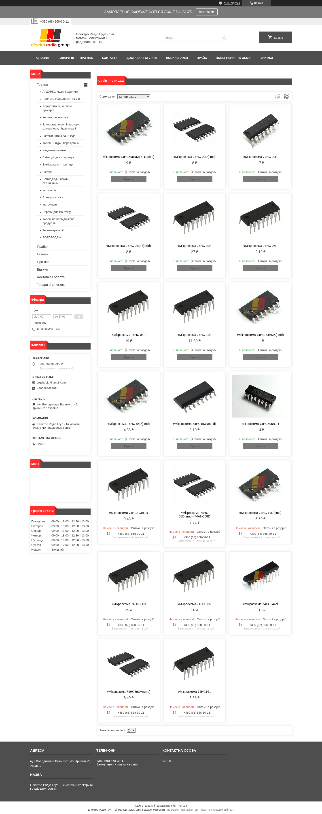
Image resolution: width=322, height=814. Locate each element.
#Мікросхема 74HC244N (260, 604)
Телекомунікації (53, 230)
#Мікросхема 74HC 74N (129, 604)
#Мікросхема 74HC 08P (129, 335)
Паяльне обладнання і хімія (61, 98)
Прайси (43, 246)
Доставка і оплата (142, 57)
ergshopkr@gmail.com (51, 382)
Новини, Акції (177, 57)
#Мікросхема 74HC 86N (195, 604)
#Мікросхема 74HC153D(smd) (194, 424)
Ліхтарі (47, 172)
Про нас (86, 57)
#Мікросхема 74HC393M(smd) (128, 691)
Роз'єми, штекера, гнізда (58, 136)
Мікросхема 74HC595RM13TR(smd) (128, 157)
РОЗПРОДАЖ (51, 237)
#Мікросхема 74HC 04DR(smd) (128, 246)
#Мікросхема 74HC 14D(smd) (260, 513)
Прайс (202, 57)
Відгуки (42, 269)
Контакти (206, 12)
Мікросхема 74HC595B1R (260, 424)
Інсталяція (49, 190)
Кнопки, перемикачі (55, 117)
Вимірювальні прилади (57, 164)
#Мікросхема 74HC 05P (261, 246)
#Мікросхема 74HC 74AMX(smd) (260, 335)
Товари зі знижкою (51, 284)
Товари (64, 57)
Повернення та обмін (233, 57)
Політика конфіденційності (217, 809)
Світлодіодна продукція (58, 157)
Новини (43, 254)
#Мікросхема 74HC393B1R (128, 513)
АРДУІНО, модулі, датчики (60, 91)
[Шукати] (224, 38)
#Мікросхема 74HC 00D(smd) (195, 157)
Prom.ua (182, 805)
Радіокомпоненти (54, 150)
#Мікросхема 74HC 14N (195, 335)
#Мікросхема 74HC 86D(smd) (129, 424)
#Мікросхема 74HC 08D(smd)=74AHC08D (194, 514)
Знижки (267, 57)
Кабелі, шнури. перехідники (60, 143)
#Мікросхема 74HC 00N (260, 157)
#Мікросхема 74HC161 (194, 691)
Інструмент (49, 204)
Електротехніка (52, 197)
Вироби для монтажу (56, 212)
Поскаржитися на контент (183, 809)
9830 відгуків (232, 3)
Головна (42, 57)
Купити (128, 179)
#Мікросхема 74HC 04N (195, 246)
